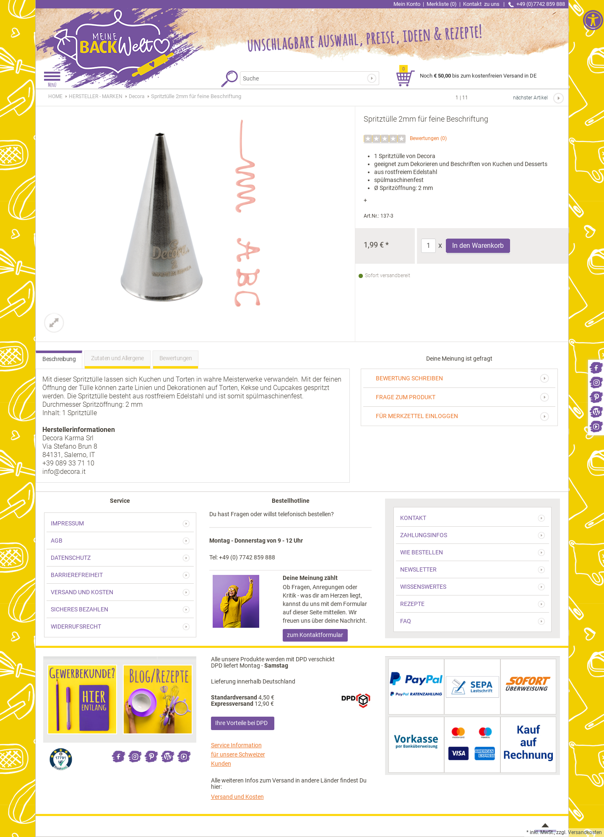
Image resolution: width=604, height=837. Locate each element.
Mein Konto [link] (406, 4)
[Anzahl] (428, 246)
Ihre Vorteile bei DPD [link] (241, 723)
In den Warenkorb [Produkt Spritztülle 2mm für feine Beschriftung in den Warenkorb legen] (478, 246)
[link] (596, 367)
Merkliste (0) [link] (442, 4)
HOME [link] (55, 96)
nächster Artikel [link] (530, 98)
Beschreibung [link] (59, 359)
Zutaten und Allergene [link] (117, 358)
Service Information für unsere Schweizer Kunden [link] (238, 754)
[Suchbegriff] (305, 78)
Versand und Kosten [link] (237, 796)
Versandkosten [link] (585, 832)
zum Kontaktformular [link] (315, 635)
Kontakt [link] (482, 4)
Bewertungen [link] (424, 138)
